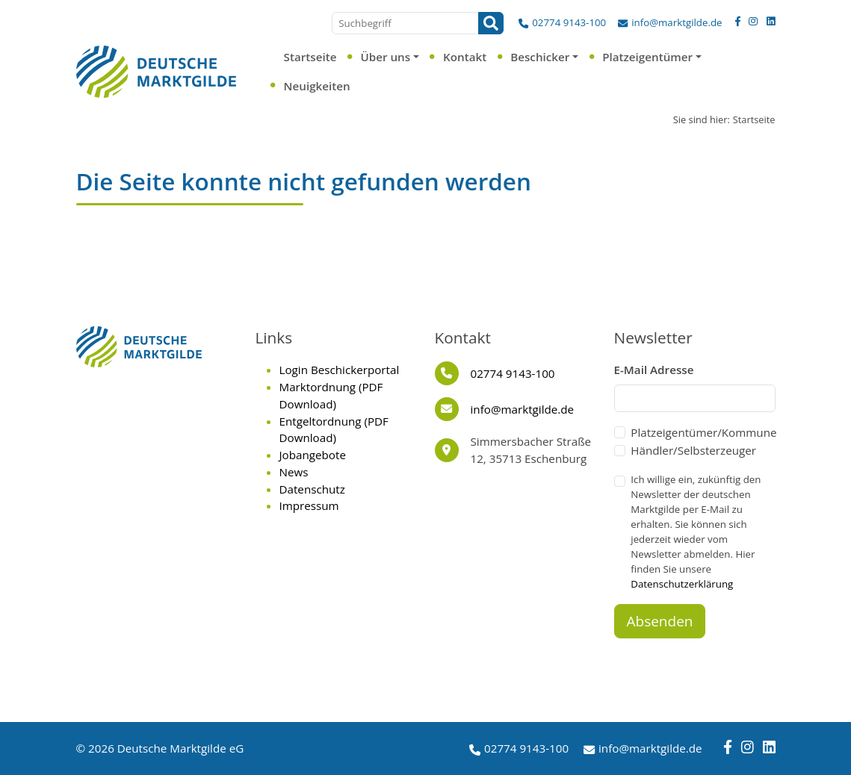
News (294, 471)
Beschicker (539, 56)
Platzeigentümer (647, 56)
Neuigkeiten (317, 85)
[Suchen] (491, 23)
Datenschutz (312, 489)
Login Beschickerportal (339, 369)
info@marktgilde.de (676, 22)
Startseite (310, 56)
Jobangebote (312, 454)
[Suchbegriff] (405, 23)
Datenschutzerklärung (682, 584)
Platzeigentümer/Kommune (703, 432)
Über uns (385, 56)
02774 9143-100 (569, 22)
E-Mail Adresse (654, 369)
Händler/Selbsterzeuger (693, 450)
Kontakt (464, 56)
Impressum (309, 505)
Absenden (660, 621)
